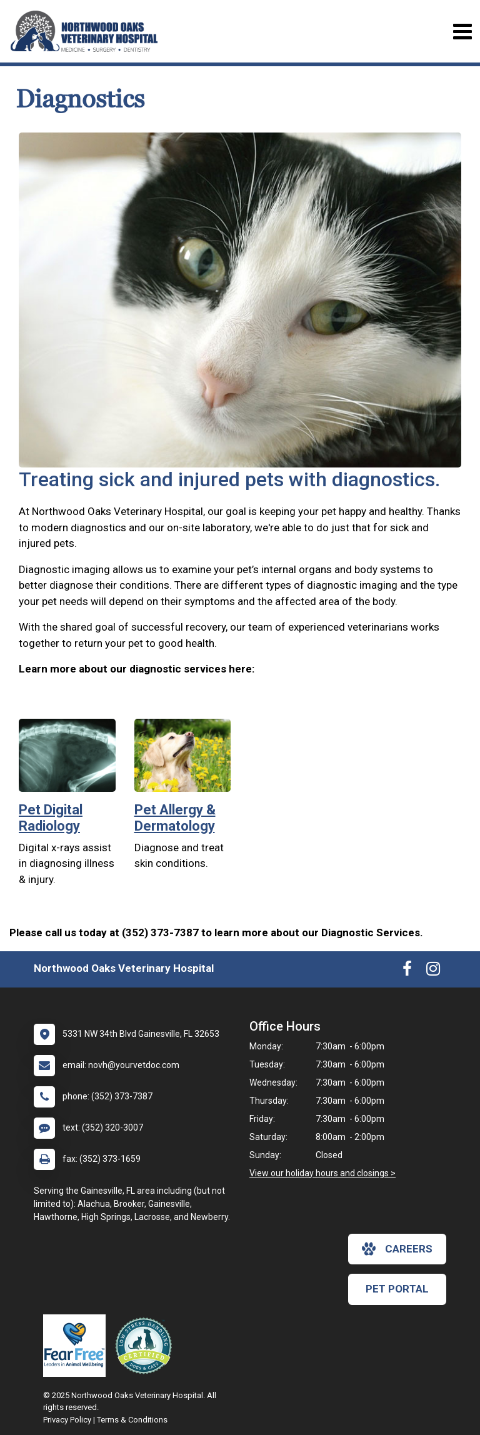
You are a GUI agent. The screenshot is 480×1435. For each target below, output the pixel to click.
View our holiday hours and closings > (322, 1173)
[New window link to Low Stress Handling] (146, 1345)
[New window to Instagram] (433, 971)
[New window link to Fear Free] (77, 1345)
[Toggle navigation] (462, 31)
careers (397, 1249)
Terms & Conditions (132, 1419)
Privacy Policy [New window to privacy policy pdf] (67, 1419)
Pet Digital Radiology (50, 818)
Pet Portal (397, 1288)
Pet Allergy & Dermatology (175, 818)
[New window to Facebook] (407, 971)
